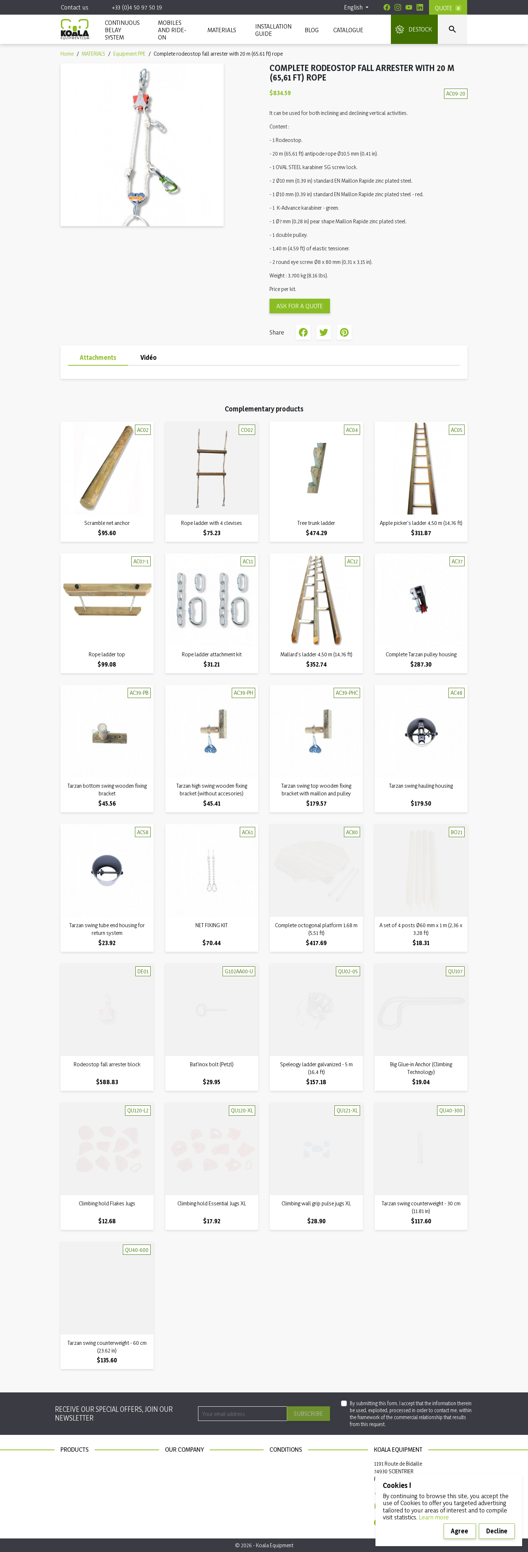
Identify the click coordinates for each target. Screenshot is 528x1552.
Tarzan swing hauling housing (421, 785)
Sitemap (174, 1473)
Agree (459, 1531)
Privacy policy (285, 1473)
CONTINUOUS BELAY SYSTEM (122, 30)
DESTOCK (420, 29)
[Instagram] (398, 7)
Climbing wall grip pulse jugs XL (316, 1203)
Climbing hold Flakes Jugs (107, 1203)
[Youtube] (409, 7)
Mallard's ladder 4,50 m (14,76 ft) (316, 654)
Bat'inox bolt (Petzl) (212, 1064)
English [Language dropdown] (354, 7)
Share (303, 332)
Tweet (323, 332)
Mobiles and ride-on (172, 30)
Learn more (434, 1517)
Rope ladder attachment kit (212, 654)
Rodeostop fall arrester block (107, 1064)
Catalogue (348, 30)
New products (76, 1463)
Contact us (74, 7)
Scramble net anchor (107, 522)
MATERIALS (222, 30)
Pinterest (344, 332)
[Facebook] (387, 7)
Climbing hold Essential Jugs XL (211, 1203)
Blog (312, 30)
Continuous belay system (88, 1484)
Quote (443, 8)
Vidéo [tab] (148, 357)
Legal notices (284, 1463)
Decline (496, 1531)
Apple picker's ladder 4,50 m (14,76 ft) (421, 522)
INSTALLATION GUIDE (272, 29)
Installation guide (79, 1494)
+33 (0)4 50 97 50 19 (137, 7)
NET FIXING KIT (211, 925)
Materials (70, 1473)
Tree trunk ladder (316, 522)
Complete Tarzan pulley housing (421, 654)
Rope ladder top (107, 654)
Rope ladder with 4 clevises (211, 522)
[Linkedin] (420, 7)
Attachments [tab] (98, 357)
